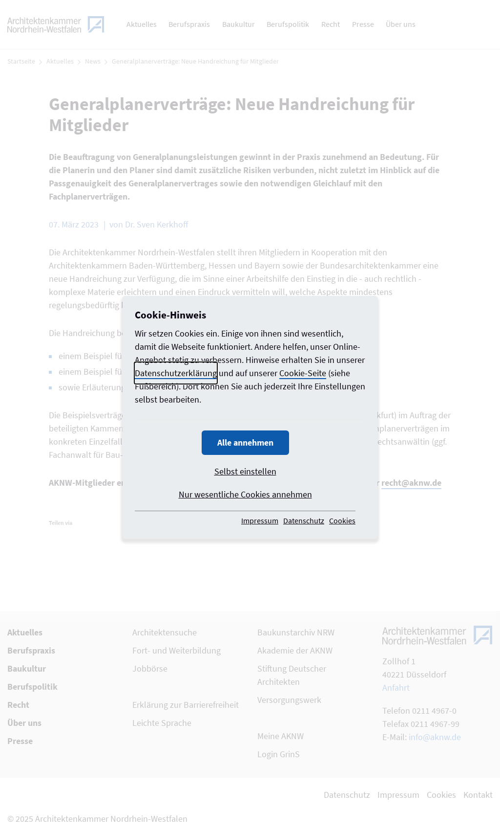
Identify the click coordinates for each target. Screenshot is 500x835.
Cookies (342, 520)
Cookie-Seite (302, 373)
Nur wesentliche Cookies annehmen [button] (245, 494)
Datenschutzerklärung (176, 373)
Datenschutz (303, 520)
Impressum (259, 520)
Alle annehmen (245, 442)
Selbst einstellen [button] (245, 471)
